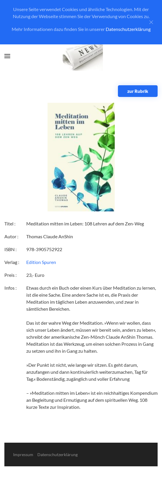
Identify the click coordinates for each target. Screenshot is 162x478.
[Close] (151, 22)
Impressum (23, 454)
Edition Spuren (41, 262)
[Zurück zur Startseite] (81, 56)
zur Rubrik (137, 91)
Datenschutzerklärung (128, 29)
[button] (7, 56)
